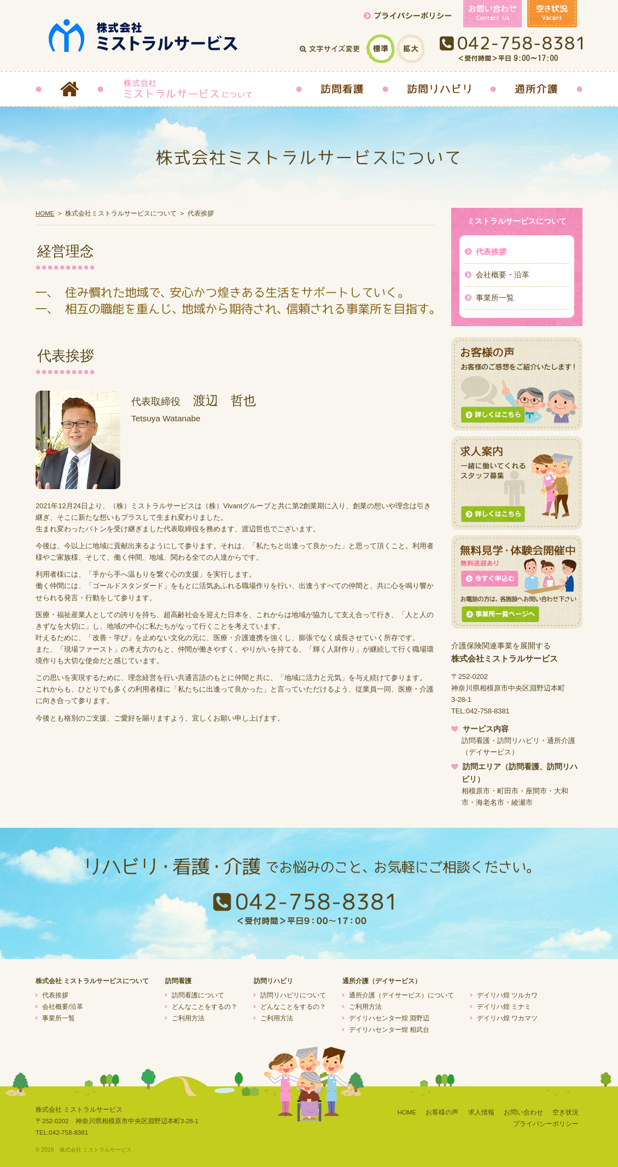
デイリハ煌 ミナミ (504, 1006)
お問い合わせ (523, 1112)
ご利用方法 (188, 1018)
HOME (45, 213)
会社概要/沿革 (62, 1006)
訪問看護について (198, 995)
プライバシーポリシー (546, 1123)
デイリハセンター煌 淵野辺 (389, 1018)
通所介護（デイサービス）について (401, 995)
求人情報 (481, 1112)
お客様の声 (441, 1112)
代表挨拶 (491, 251)
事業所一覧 (495, 297)
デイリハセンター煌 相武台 (389, 1029)
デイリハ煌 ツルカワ (507, 995)
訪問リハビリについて (293, 995)
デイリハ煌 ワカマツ (507, 1018)
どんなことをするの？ (204, 1006)
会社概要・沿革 (502, 274)
